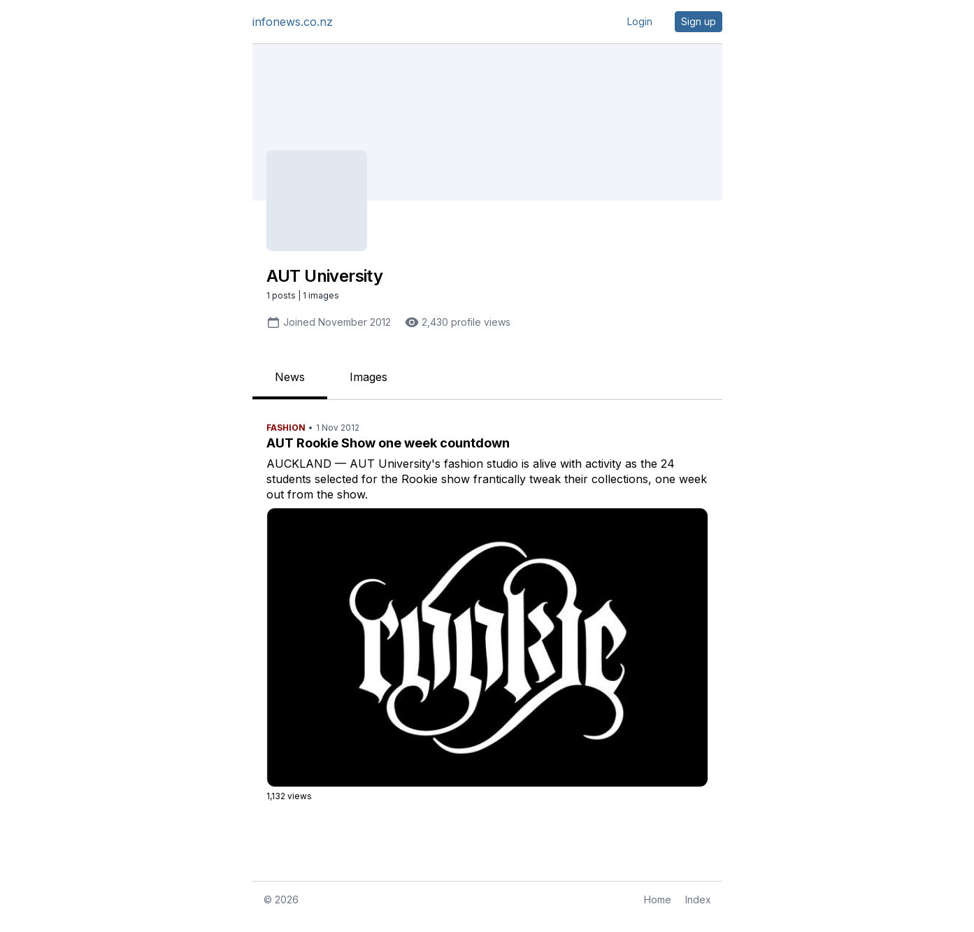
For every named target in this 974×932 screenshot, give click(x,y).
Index (698, 899)
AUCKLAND (298, 464)
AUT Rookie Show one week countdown (388, 443)
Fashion (286, 427)
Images (368, 377)
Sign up (698, 21)
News (290, 377)
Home (657, 899)
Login (639, 21)
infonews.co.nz (292, 22)
